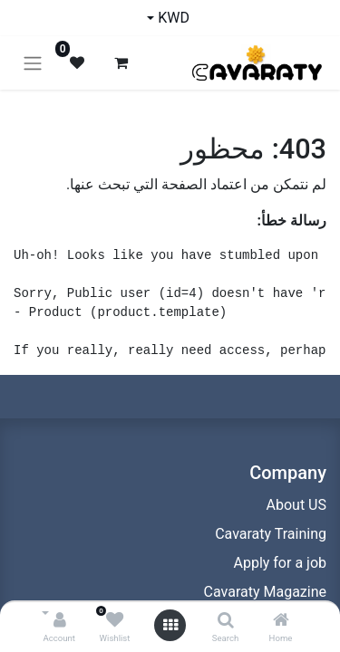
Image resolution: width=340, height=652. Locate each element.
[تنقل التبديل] (33, 62)
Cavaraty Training (270, 533)
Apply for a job (279, 562)
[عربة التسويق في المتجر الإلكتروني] (120, 62)
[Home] (281, 620)
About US (296, 504)
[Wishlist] (114, 620)
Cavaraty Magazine (265, 591)
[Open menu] (170, 625)
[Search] (226, 620)
